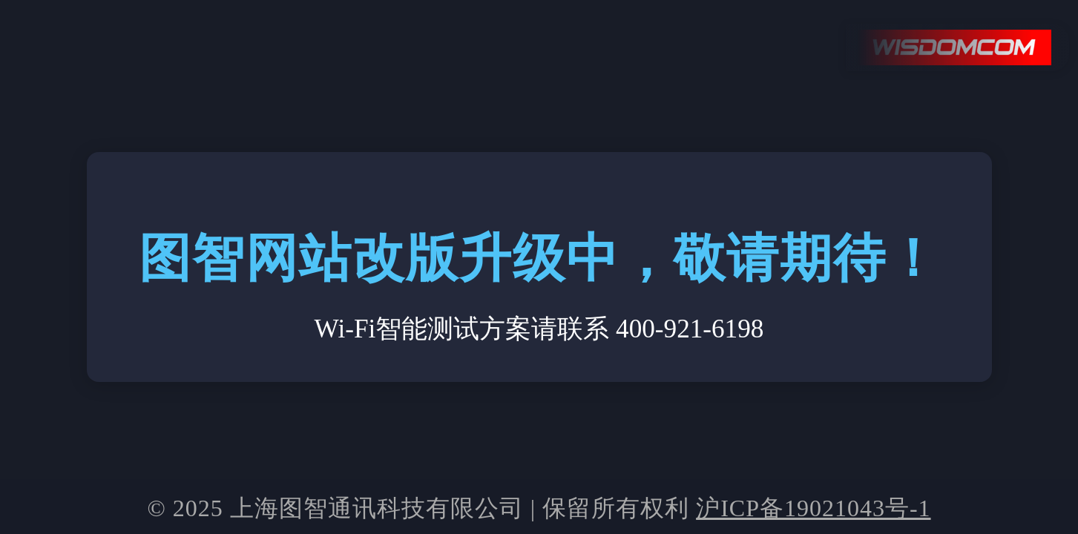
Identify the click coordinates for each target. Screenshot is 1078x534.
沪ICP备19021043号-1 (813, 508)
